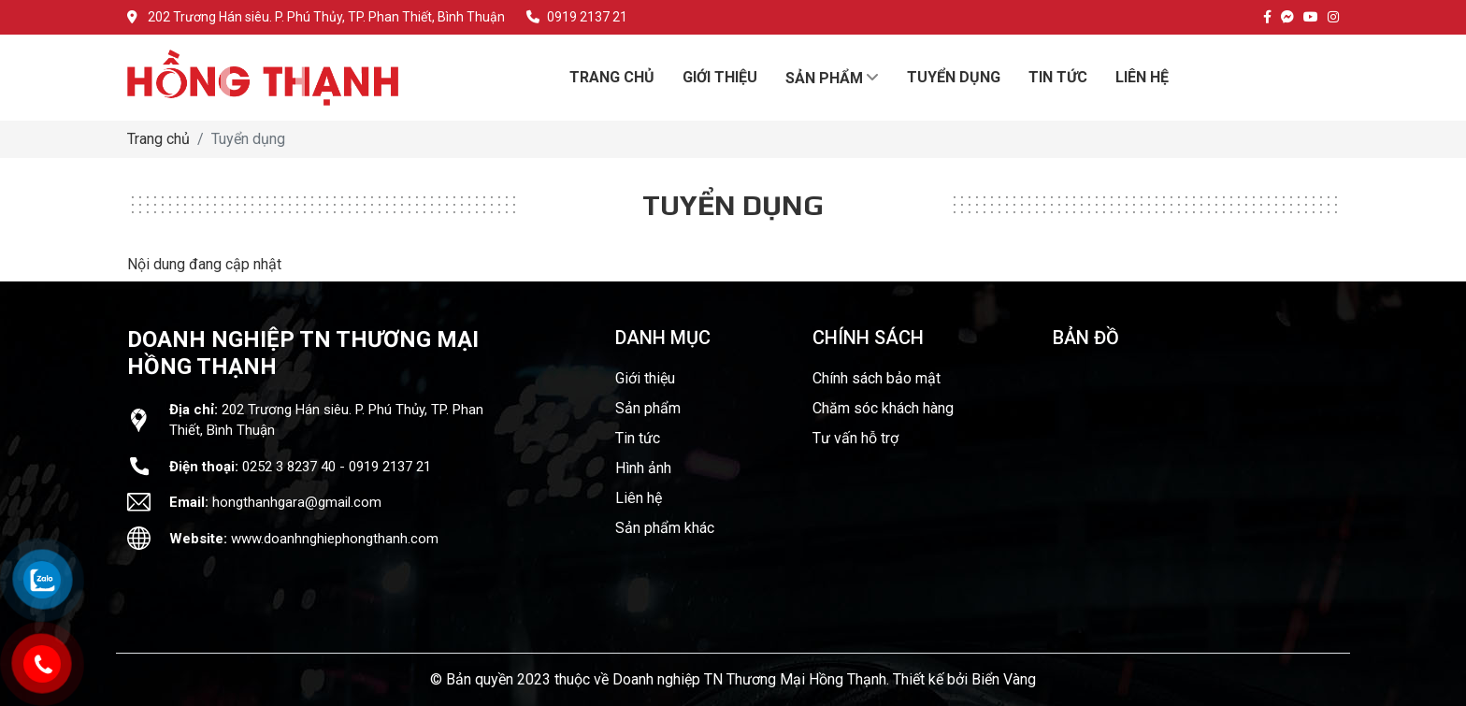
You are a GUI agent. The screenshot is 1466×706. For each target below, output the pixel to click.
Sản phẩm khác (664, 528)
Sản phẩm (648, 408)
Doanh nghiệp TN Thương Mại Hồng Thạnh (749, 679)
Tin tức (637, 438)
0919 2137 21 (576, 16)
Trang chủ (158, 139)
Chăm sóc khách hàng (883, 408)
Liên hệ (638, 498)
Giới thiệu (645, 378)
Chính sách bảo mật (876, 378)
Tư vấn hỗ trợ (855, 438)
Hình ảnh (643, 468)
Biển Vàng (1003, 679)
